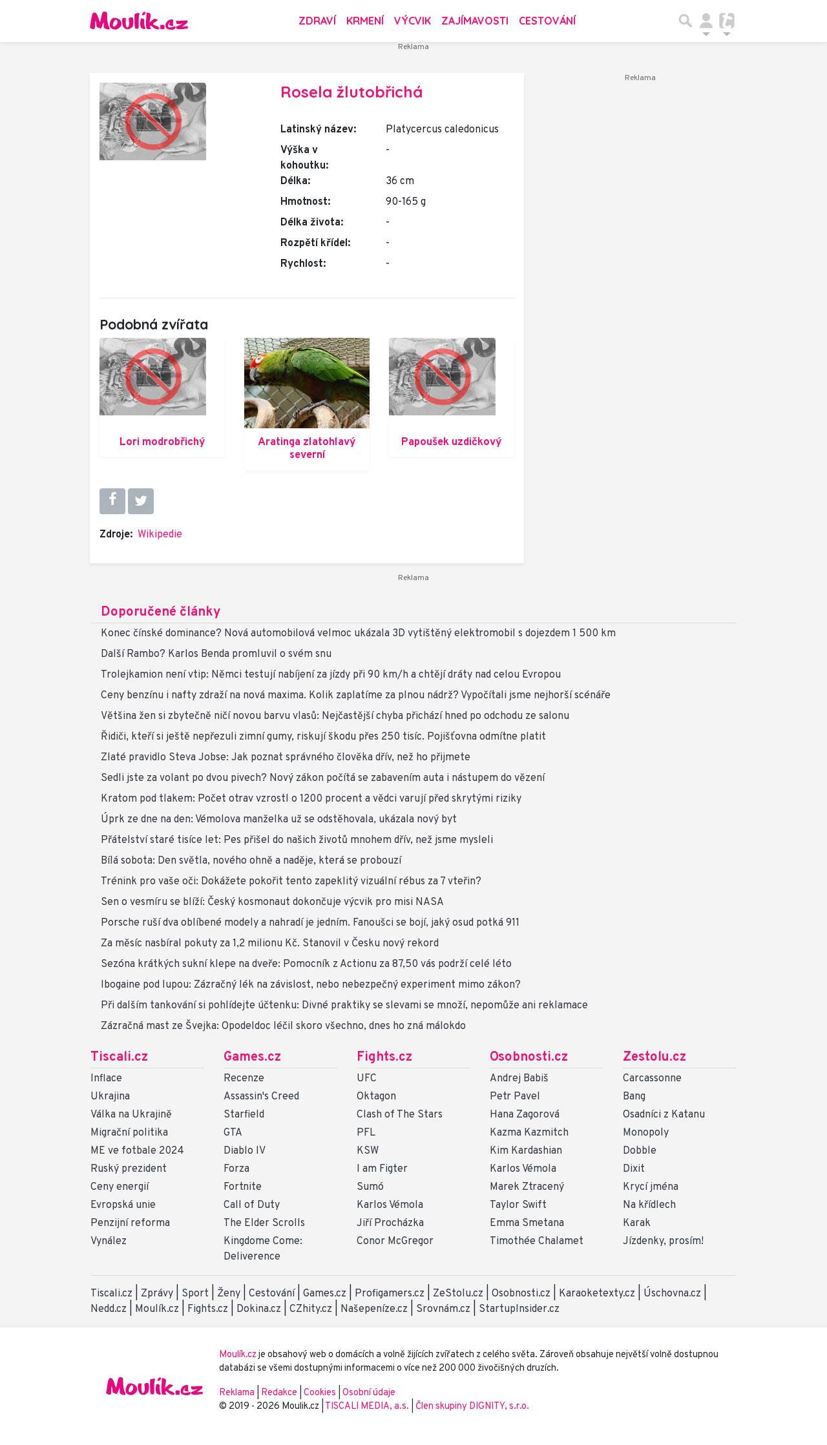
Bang (634, 1096)
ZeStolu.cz (458, 1293)
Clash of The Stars (400, 1114)
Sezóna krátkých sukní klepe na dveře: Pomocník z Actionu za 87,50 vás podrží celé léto (306, 964)
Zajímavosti (474, 20)
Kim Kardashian (526, 1151)
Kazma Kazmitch (529, 1133)
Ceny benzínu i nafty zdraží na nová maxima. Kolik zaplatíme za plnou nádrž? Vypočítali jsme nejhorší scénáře (356, 695)
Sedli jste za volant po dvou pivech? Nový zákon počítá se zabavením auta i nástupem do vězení (323, 778)
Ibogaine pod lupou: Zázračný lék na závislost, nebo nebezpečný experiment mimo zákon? (311, 985)
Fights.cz (384, 1057)
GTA (233, 1133)
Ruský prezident (128, 1169)
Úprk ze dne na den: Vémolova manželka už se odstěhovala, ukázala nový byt (279, 819)
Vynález (108, 1241)
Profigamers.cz (389, 1293)
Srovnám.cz (443, 1309)
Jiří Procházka (390, 1223)
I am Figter (382, 1169)
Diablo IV (245, 1151)
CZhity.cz (310, 1309)
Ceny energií (119, 1187)
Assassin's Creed (261, 1096)
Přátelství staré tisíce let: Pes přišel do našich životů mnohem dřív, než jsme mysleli (297, 840)
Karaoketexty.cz (597, 1293)
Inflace (106, 1078)
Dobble (639, 1151)
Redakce (279, 1393)
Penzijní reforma (130, 1223)
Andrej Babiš (519, 1078)
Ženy (228, 1293)
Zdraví (317, 20)
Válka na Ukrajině (131, 1114)
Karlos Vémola (390, 1205)
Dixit (634, 1169)
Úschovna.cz (672, 1293)
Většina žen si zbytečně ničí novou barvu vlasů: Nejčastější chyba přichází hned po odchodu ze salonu (335, 716)
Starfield (244, 1114)
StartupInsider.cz (519, 1309)
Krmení (365, 20)
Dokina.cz (258, 1309)
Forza (236, 1169)
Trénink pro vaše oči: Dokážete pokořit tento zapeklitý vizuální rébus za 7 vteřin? (291, 881)
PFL (366, 1133)
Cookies (320, 1393)
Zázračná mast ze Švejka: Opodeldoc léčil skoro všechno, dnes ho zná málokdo (283, 1026)
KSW (368, 1151)
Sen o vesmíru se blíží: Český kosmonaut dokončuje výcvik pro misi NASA (272, 902)
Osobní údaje (368, 1393)
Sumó (370, 1187)
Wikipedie (160, 534)
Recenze (244, 1078)
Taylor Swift (518, 1205)
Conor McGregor (395, 1241)
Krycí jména (650, 1187)
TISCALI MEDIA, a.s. (368, 1406)
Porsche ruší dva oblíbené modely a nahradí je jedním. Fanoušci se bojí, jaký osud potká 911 (310, 923)
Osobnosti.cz (529, 1057)
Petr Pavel (515, 1096)
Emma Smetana (527, 1223)
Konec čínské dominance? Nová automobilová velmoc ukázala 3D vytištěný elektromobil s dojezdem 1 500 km (358, 633)
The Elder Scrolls (264, 1223)
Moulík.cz (157, 1309)
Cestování (547, 20)
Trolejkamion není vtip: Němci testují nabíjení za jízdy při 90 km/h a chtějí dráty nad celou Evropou (331, 675)
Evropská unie (123, 1205)
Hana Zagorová (525, 1114)
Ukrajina (110, 1096)
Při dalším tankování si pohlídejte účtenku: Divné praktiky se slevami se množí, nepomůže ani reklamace (344, 1005)
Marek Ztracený (527, 1187)
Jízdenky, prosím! (663, 1241)
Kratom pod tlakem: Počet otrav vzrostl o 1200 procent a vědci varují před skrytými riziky (311, 799)
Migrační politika (129, 1133)
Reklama (237, 1393)
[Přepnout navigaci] (706, 20)
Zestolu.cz (654, 1057)
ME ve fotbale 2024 (137, 1151)
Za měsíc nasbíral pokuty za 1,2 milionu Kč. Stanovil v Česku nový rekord (270, 943)
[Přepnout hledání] (685, 20)
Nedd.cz (108, 1309)
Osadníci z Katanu (664, 1114)
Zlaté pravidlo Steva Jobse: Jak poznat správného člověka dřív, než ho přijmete (285, 757)
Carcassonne (652, 1078)
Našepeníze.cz (374, 1309)
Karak (637, 1223)
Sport (195, 1293)
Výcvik (412, 20)
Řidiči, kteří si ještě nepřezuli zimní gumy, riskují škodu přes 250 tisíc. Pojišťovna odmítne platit (323, 737)
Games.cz (252, 1057)
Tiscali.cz (119, 1057)
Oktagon (376, 1096)
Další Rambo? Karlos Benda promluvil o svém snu (216, 654)
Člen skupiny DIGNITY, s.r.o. (472, 1406)
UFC (367, 1078)
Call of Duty (252, 1205)
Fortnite (243, 1187)
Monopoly (646, 1133)
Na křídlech (649, 1205)
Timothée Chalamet (536, 1241)
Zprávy (157, 1293)
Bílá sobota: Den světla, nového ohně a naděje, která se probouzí (251, 861)
